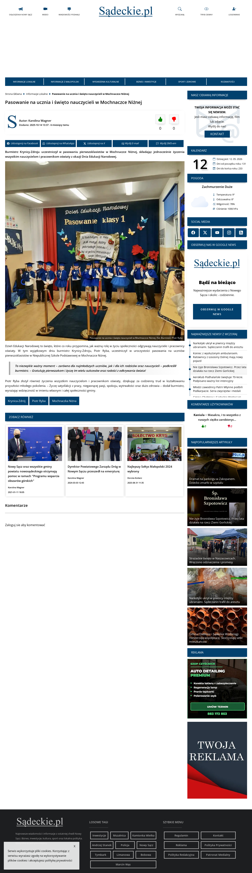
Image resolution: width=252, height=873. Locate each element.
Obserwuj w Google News (217, 312)
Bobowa (146, 855)
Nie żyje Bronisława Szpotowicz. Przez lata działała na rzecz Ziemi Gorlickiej (219, 369)
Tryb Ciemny (206, 11)
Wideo (45, 11)
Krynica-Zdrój (17, 401)
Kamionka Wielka (143, 835)
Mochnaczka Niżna (64, 401)
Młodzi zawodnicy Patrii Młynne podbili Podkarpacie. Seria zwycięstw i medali (218, 389)
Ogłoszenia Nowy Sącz (20, 11)
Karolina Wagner (39, 120)
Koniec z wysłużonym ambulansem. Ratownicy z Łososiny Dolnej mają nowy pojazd (218, 357)
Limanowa (123, 855)
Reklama (181, 845)
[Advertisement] (126, 49)
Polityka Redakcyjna (181, 855)
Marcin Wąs (123, 864)
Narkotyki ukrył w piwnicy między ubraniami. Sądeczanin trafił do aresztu (218, 345)
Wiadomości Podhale (69, 11)
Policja (125, 845)
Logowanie (234, 11)
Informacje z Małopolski (65, 81)
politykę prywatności (58, 860)
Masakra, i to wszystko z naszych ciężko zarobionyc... (217, 422)
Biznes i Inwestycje (146, 81)
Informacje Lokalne (24, 81)
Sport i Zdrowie (187, 81)
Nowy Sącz (146, 845)
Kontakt (217, 134)
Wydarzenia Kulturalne (105, 81)
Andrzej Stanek (102, 845)
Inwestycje (99, 835)
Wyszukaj (179, 11)
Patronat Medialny (218, 855)
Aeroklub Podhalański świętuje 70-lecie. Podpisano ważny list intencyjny (218, 379)
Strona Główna (13, 94)
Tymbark (100, 855)
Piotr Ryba (39, 401)
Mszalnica (119, 835)
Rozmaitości (228, 81)
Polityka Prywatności (218, 845)
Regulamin (181, 835)
